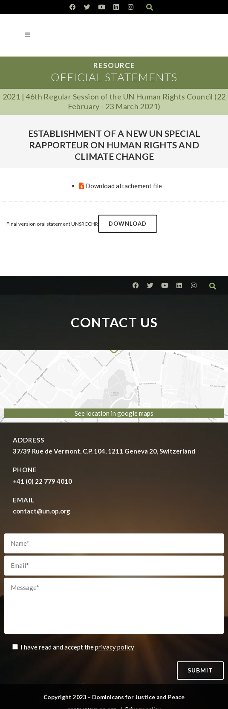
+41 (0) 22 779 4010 (42, 481)
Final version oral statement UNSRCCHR (52, 224)
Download (128, 223)
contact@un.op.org (41, 511)
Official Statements (114, 77)
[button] (149, 7)
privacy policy (114, 647)
